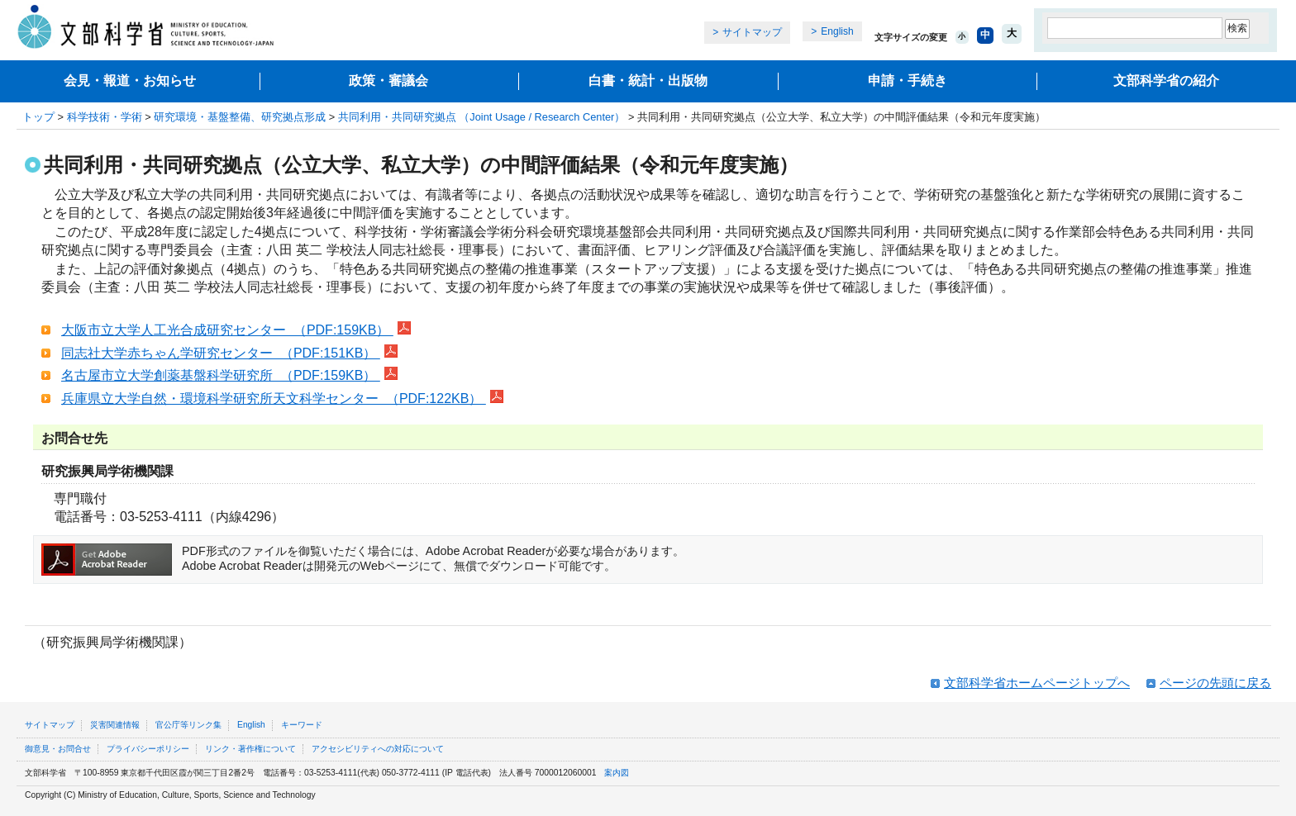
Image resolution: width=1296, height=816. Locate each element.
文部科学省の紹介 (1166, 81)
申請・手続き (907, 81)
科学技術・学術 (104, 117)
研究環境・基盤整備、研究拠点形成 (240, 117)
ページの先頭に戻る (1215, 683)
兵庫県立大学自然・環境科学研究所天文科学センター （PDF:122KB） (282, 398)
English (837, 31)
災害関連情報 (115, 724)
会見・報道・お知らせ (130, 81)
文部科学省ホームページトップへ (1037, 683)
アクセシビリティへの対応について (378, 748)
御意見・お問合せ (58, 748)
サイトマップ (752, 32)
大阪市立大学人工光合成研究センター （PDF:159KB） (236, 330)
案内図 (616, 772)
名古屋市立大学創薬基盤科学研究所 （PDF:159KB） (229, 375)
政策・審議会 (388, 81)
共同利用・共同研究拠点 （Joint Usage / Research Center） (482, 117)
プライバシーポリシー (148, 748)
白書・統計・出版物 (648, 81)
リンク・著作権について (250, 748)
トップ (38, 117)
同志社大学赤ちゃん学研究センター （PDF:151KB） (229, 353)
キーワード (301, 724)
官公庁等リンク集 (188, 724)
